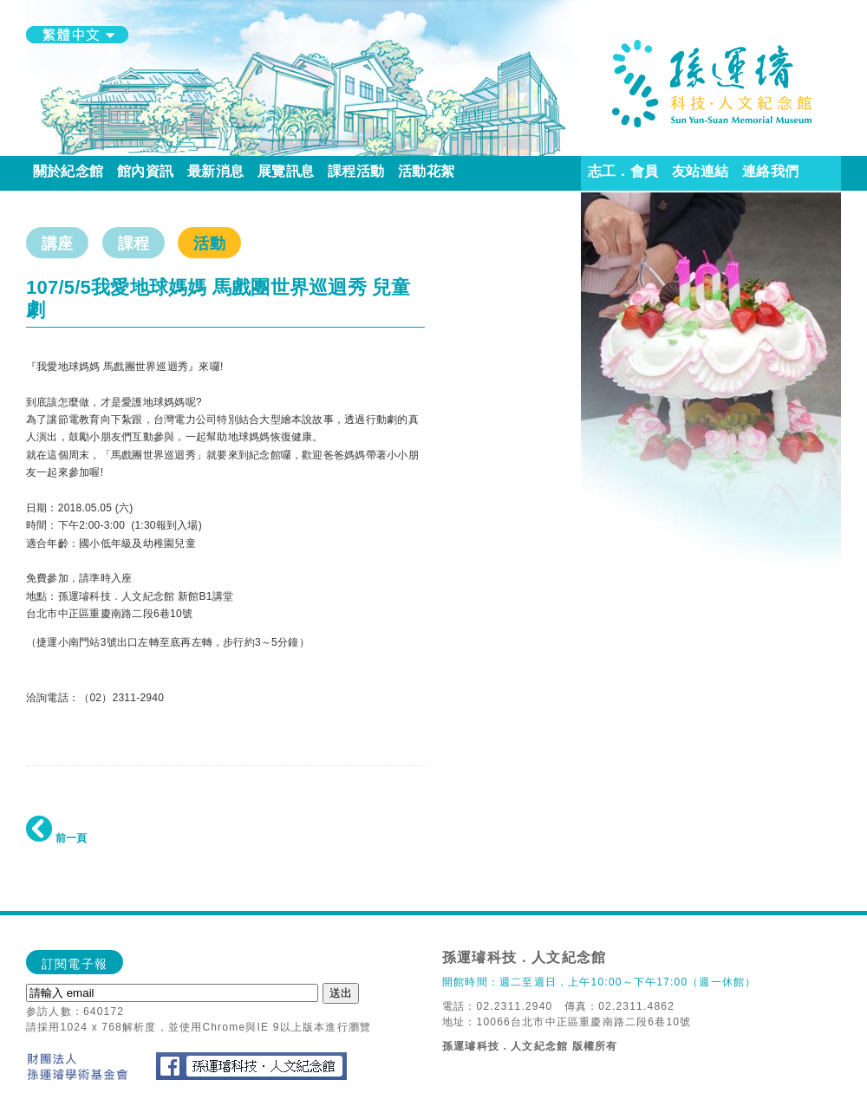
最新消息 (215, 171)
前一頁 (56, 838)
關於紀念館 (68, 171)
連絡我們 (770, 171)
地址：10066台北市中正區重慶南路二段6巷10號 (566, 1022)
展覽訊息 (285, 171)
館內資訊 (145, 171)
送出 (340, 992)
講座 (57, 243)
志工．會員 (623, 171)
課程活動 (356, 171)
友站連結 (700, 171)
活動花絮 (426, 171)
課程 (133, 243)
